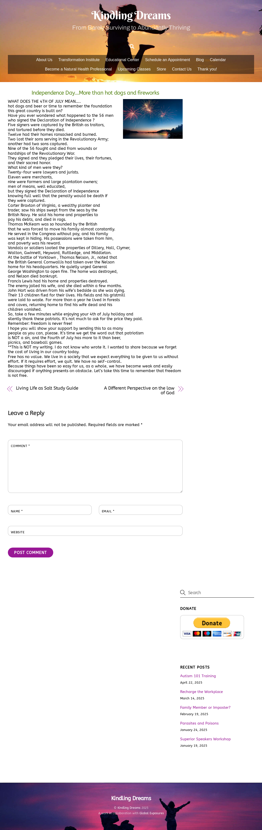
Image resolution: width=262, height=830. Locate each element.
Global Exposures (152, 813)
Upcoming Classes (134, 69)
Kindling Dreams (129, 808)
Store (161, 69)
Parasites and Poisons (199, 723)
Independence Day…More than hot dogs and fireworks (95, 92)
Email (108, 511)
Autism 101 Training (198, 676)
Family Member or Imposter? (205, 707)
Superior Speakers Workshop (205, 739)
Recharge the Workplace (201, 692)
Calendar (218, 60)
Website (18, 532)
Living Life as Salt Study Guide (47, 388)
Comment (20, 446)
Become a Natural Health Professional (78, 69)
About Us (44, 60)
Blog (200, 60)
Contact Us (182, 69)
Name (17, 511)
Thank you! (207, 69)
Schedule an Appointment (167, 60)
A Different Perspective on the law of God (139, 390)
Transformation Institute (79, 60)
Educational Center (122, 60)
